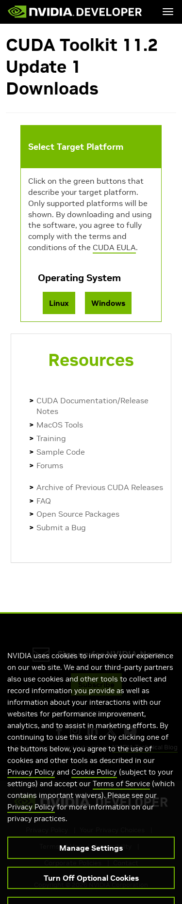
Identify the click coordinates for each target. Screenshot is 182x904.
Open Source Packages (77, 514)
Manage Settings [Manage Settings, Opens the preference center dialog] (91, 856)
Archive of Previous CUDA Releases (99, 487)
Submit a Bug (61, 527)
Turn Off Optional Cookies (91, 886)
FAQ (43, 501)
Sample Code (60, 452)
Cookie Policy (94, 780)
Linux (59, 303)
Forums (49, 465)
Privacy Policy (31, 780)
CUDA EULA (114, 247)
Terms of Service (121, 792)
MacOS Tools (59, 424)
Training (51, 438)
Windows (108, 303)
